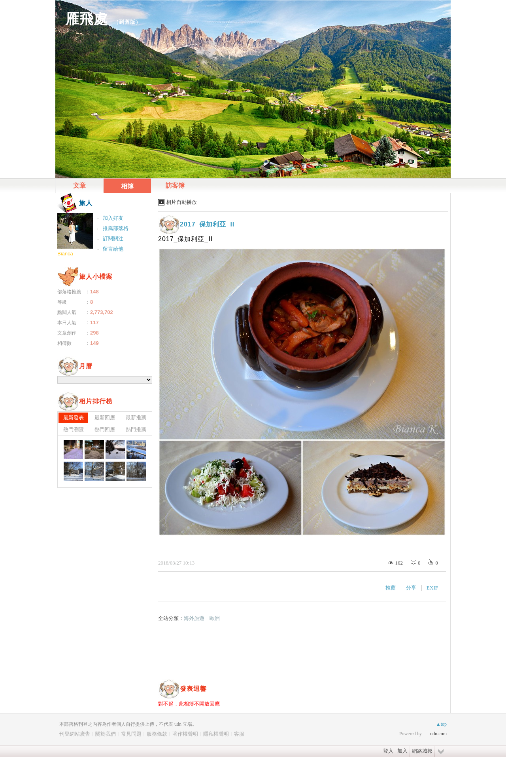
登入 (388, 751)
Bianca (65, 254)
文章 (79, 185)
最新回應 (104, 417)
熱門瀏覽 (73, 429)
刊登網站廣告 (74, 734)
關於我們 (105, 734)
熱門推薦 (136, 429)
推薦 (390, 588)
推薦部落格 (115, 228)
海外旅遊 (194, 618)
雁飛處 (86, 19)
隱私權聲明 (216, 734)
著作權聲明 (185, 734)
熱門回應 (104, 429)
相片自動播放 (181, 202)
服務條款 (157, 734)
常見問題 (131, 734)
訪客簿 (175, 185)
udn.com (438, 733)
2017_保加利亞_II (207, 224)
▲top (441, 724)
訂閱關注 (113, 239)
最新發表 (73, 417)
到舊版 (127, 22)
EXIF (432, 588)
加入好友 (113, 218)
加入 (402, 751)
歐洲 (215, 618)
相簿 (127, 186)
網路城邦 (422, 751)
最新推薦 (136, 417)
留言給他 (113, 249)
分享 (411, 588)
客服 (239, 734)
